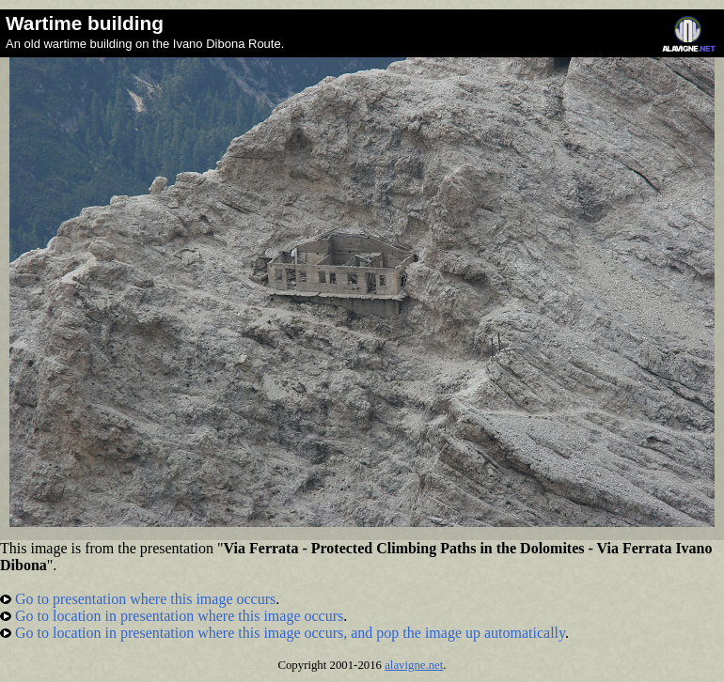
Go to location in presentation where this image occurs (171, 616)
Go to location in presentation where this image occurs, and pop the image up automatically (282, 633)
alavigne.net (414, 665)
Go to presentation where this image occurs (137, 599)
